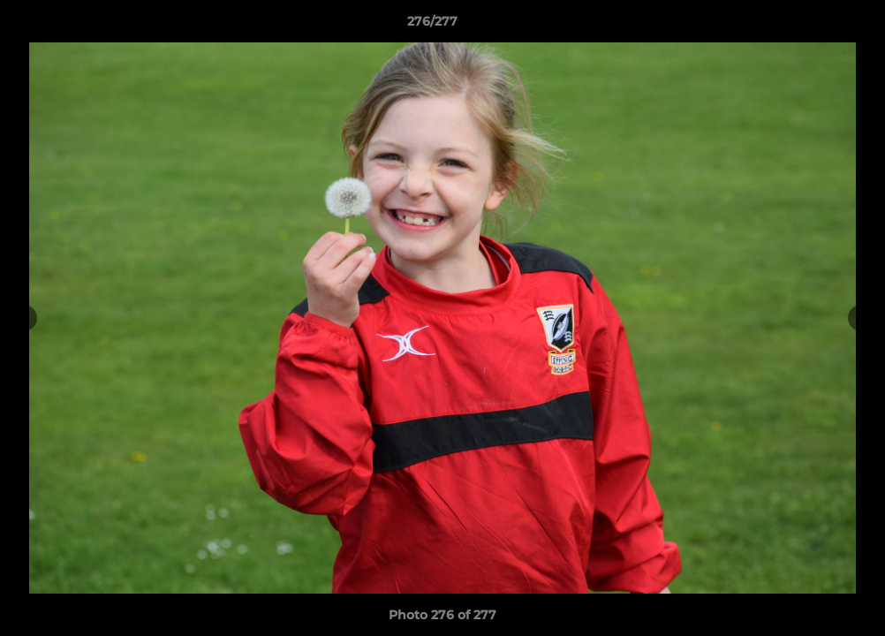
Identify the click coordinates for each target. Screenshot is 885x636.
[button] (810, 26)
